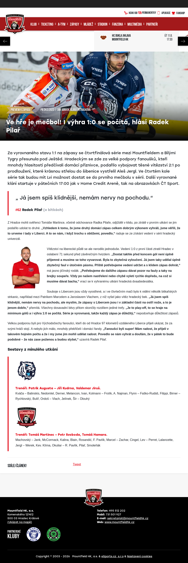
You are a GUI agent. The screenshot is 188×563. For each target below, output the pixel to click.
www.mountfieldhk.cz (119, 522)
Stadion (102, 25)
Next (183, 41)
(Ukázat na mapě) (19, 522)
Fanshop (178, 12)
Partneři (152, 25)
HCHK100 (130, 12)
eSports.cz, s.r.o (112, 556)
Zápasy (74, 25)
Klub (33, 25)
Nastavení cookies (139, 556)
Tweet (77, 464)
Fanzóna (117, 25)
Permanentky (147, 12)
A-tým (61, 25)
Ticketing (47, 25)
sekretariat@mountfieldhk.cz (127, 518)
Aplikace (163, 12)
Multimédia (134, 25)
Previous (5, 41)
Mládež (88, 25)
